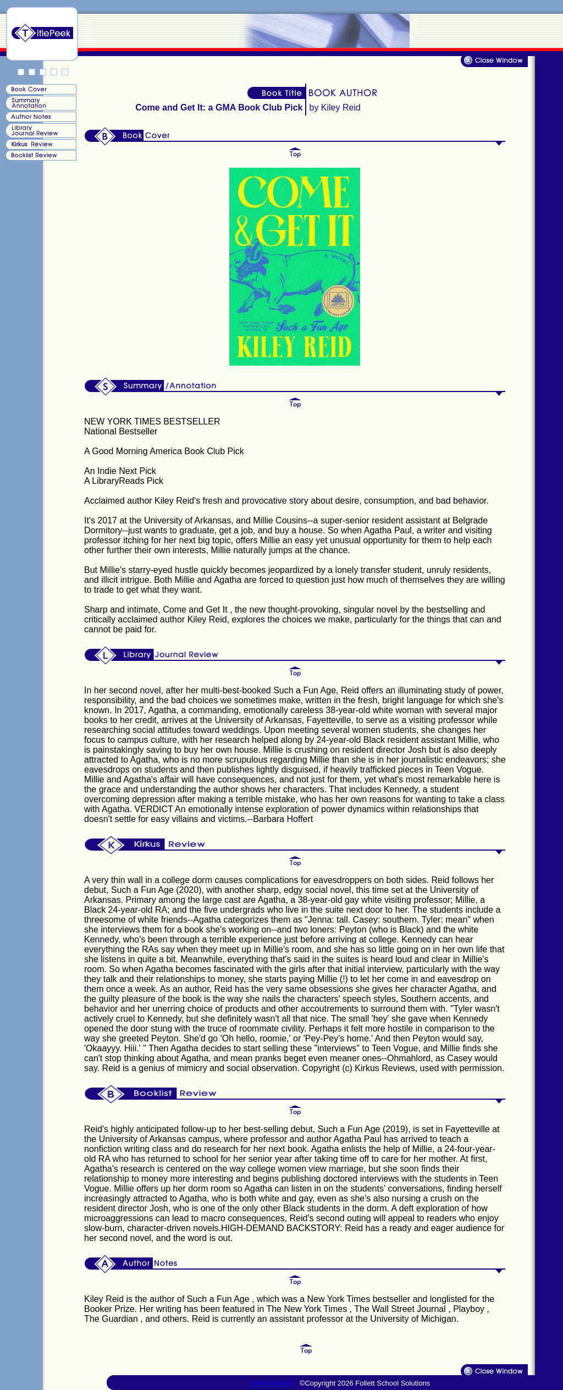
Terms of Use (272, 1383)
